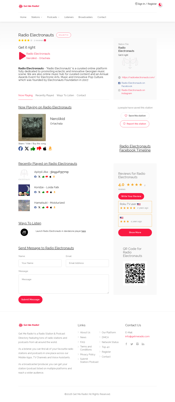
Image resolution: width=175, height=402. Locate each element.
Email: (69, 256)
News (83, 337)
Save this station (135, 115)
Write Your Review (131, 196)
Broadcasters (85, 17)
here (83, 231)
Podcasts (52, 17)
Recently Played (44, 95)
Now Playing (25, 95)
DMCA (105, 337)
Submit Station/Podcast (89, 360)
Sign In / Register (146, 3)
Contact (102, 17)
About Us (85, 332)
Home (23, 17)
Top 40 (106, 347)
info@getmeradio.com (137, 336)
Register (106, 351)
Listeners (69, 17)
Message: (23, 271)
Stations (35, 17)
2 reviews (39, 40)
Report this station (134, 123)
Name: (22, 256)
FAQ (82, 342)
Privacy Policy (87, 354)
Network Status (110, 342)
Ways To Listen (65, 95)
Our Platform (109, 332)
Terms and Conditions (86, 348)
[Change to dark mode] (160, 4)
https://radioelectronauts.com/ (138, 77)
